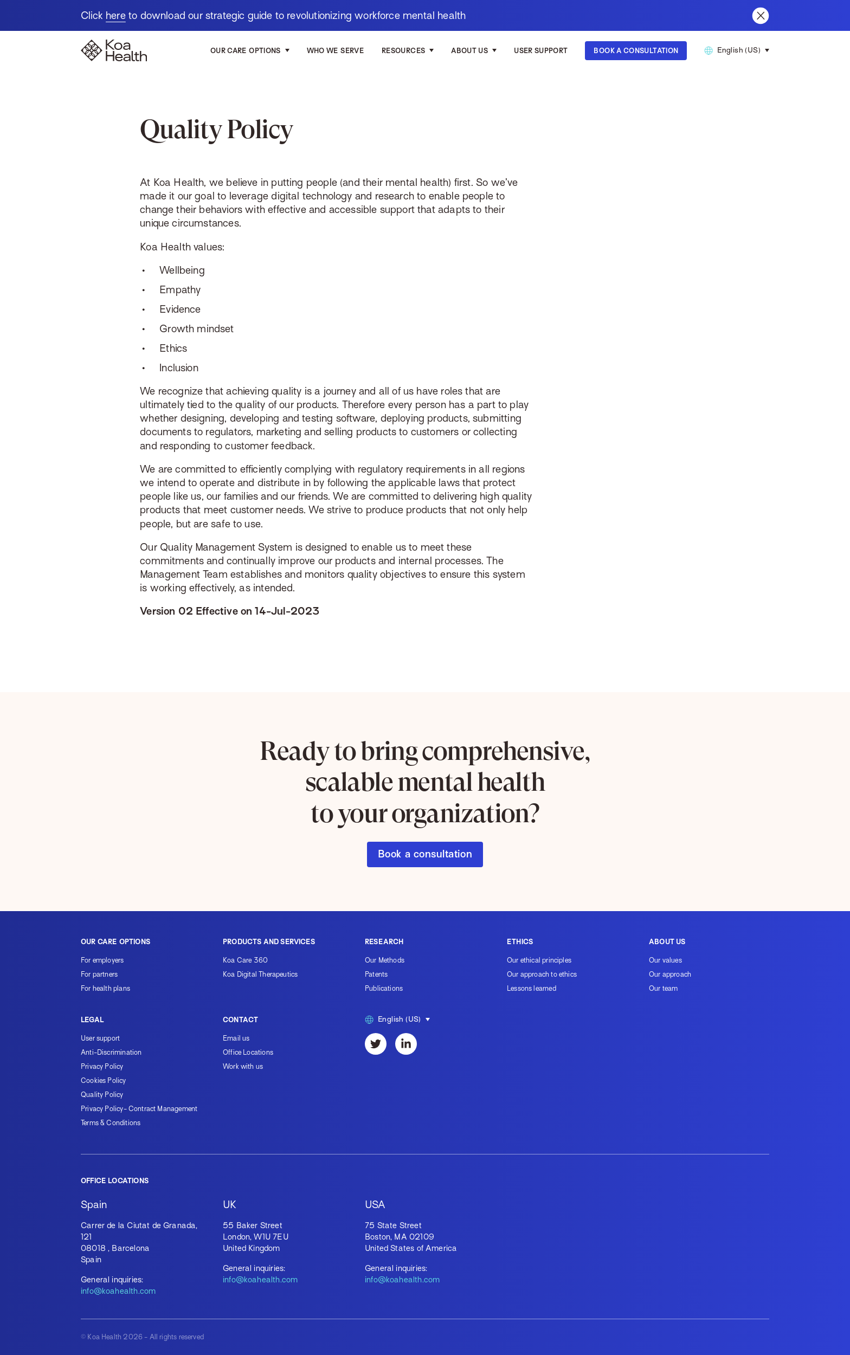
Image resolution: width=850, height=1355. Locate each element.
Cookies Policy (103, 1080)
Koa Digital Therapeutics (260, 974)
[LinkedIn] (406, 1044)
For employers (102, 960)
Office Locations (248, 1052)
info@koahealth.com (118, 1291)
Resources (403, 51)
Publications (384, 988)
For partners (99, 974)
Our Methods (384, 960)
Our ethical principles (539, 960)
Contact (240, 1020)
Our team (663, 988)
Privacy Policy (102, 1066)
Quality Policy (102, 1095)
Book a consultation (425, 854)
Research (384, 942)
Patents (376, 974)
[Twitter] (376, 1044)
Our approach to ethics (542, 974)
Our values (665, 960)
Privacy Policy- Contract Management (139, 1109)
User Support (541, 51)
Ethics (520, 942)
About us (469, 51)
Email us (236, 1038)
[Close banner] (760, 15)
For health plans (105, 988)
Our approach (670, 974)
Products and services (269, 942)
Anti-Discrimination (111, 1052)
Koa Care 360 (245, 960)
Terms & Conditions (110, 1123)
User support (100, 1038)
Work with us (243, 1066)
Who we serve (335, 51)
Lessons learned (531, 988)
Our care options (245, 51)
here (116, 15)
